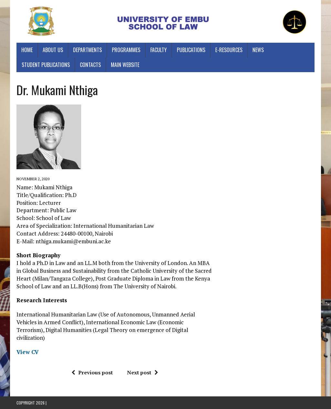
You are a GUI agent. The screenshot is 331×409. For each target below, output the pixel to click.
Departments (87, 50)
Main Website (125, 65)
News (258, 50)
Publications (191, 50)
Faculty (158, 50)
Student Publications (46, 65)
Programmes (126, 50)
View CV (27, 352)
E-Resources (228, 50)
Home (27, 50)
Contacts (90, 65)
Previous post (92, 372)
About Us (53, 50)
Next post (142, 372)
